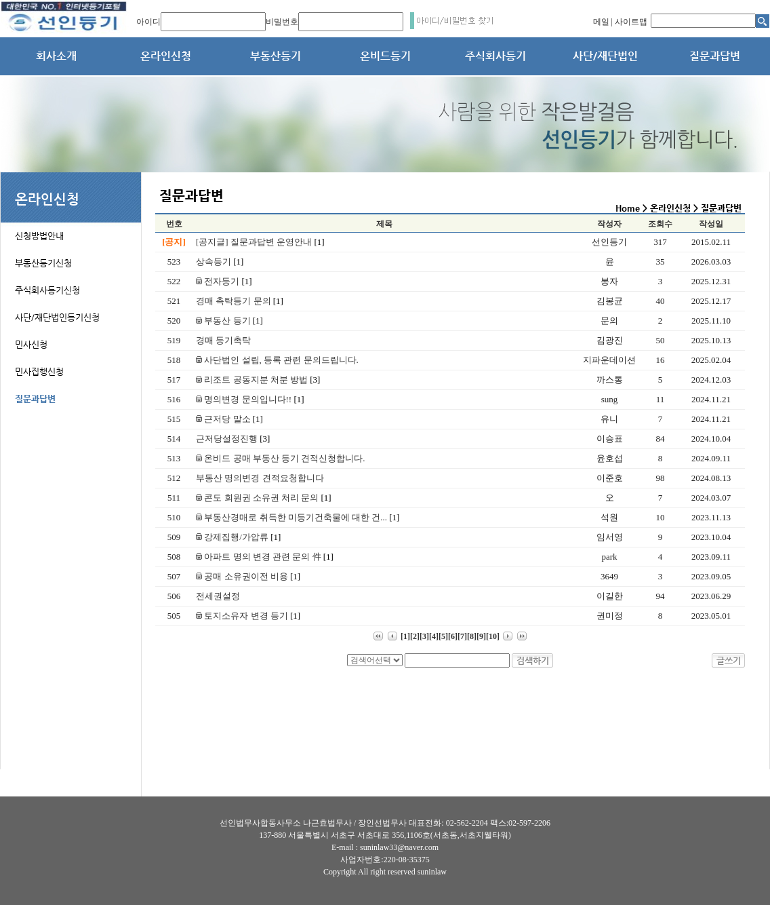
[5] (443, 636)
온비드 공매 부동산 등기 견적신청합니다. (280, 458)
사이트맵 (631, 21)
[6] (453, 636)
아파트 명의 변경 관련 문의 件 (264, 557)
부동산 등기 (229, 320)
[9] (481, 636)
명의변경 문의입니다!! (250, 399)
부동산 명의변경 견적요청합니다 (260, 478)
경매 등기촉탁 (223, 340)
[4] (434, 636)
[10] (493, 636)
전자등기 (224, 281)
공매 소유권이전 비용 (248, 576)
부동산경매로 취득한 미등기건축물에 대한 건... (297, 517)
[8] (472, 636)
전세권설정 (218, 596)
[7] (462, 636)
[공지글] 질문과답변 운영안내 (260, 242)
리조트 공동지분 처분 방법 (258, 379)
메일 (601, 21)
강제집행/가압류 (238, 537)
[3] (424, 636)
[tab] (71, 228)
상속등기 (219, 261)
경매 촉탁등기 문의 (239, 301)
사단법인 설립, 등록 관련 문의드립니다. (277, 360)
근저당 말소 (229, 419)
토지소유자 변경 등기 (248, 616)
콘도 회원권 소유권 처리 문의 (263, 498)
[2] (415, 636)
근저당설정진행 (233, 439)
